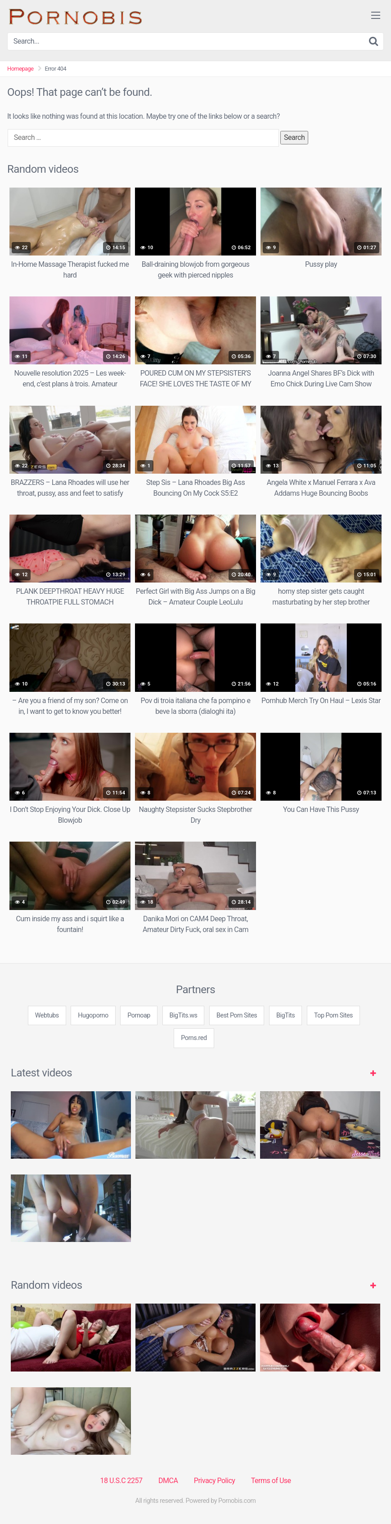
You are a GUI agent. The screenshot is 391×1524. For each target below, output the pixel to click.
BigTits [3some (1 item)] (285, 1015)
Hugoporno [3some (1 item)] (93, 1015)
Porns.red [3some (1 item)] (194, 1038)
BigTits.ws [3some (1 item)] (184, 1015)
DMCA (168, 1480)
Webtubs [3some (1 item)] (47, 1015)
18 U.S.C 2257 (121, 1480)
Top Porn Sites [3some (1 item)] (333, 1015)
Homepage (20, 68)
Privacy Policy (214, 1480)
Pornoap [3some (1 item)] (138, 1015)
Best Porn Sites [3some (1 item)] (236, 1015)
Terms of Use (271, 1480)
